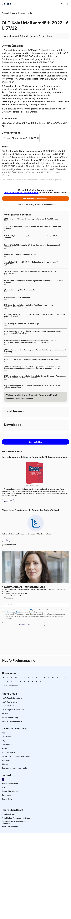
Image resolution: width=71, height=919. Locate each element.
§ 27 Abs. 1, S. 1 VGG (55, 78)
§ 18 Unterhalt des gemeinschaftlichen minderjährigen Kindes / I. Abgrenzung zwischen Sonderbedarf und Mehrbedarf (35, 377)
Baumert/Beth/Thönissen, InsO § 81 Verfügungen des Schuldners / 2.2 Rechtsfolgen (32, 246)
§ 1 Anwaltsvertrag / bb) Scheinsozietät (19, 290)
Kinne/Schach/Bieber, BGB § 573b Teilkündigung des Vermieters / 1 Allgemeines (31, 263)
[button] (16, 4)
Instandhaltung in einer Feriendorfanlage (20, 254)
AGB (30, 610)
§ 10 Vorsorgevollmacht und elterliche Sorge (21, 324)
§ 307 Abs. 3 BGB (45, 62)
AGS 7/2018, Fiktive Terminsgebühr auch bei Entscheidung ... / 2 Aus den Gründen (33, 236)
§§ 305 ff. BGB (26, 56)
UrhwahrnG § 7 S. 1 (46, 122)
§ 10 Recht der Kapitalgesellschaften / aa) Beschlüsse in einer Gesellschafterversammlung (28, 306)
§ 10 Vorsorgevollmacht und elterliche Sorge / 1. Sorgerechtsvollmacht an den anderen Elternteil (35, 315)
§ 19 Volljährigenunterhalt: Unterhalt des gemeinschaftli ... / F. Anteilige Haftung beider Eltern (32, 386)
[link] (67, 4)
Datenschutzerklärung (13, 612)
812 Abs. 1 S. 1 (29, 122)
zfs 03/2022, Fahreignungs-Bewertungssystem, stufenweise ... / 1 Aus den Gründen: (33, 281)
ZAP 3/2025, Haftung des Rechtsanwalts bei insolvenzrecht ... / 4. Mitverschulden (30, 272)
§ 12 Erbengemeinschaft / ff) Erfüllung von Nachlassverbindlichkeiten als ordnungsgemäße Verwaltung (33, 332)
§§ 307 (17, 122)
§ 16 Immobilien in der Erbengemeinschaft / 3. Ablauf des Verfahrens (31, 359)
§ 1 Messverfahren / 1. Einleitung (17, 297)
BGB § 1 (5, 122)
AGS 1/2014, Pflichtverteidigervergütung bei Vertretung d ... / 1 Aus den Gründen (32, 227)
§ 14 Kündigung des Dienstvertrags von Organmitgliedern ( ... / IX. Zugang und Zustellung (35, 350)
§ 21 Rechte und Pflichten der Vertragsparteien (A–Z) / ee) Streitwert (31, 219)
